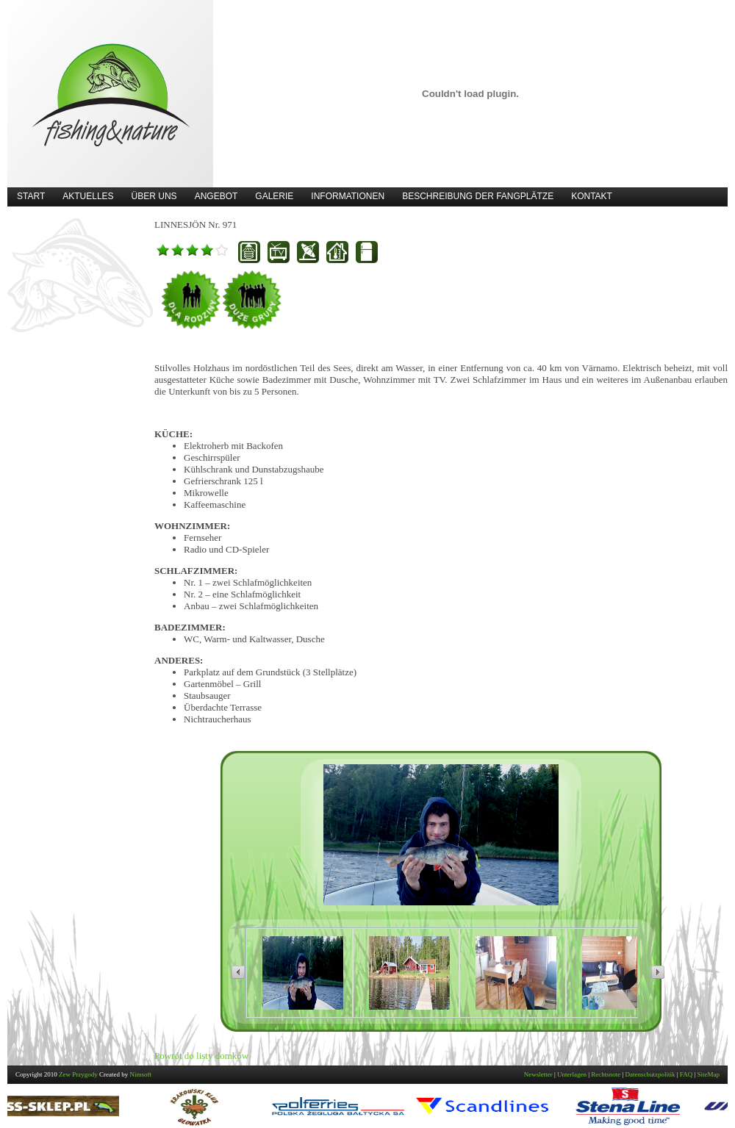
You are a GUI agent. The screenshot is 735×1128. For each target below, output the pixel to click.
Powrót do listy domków (201, 1055)
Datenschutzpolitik (650, 1074)
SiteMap (709, 1074)
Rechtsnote (605, 1074)
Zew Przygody (78, 1074)
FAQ (686, 1074)
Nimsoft (141, 1074)
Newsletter (538, 1074)
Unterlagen (572, 1074)
